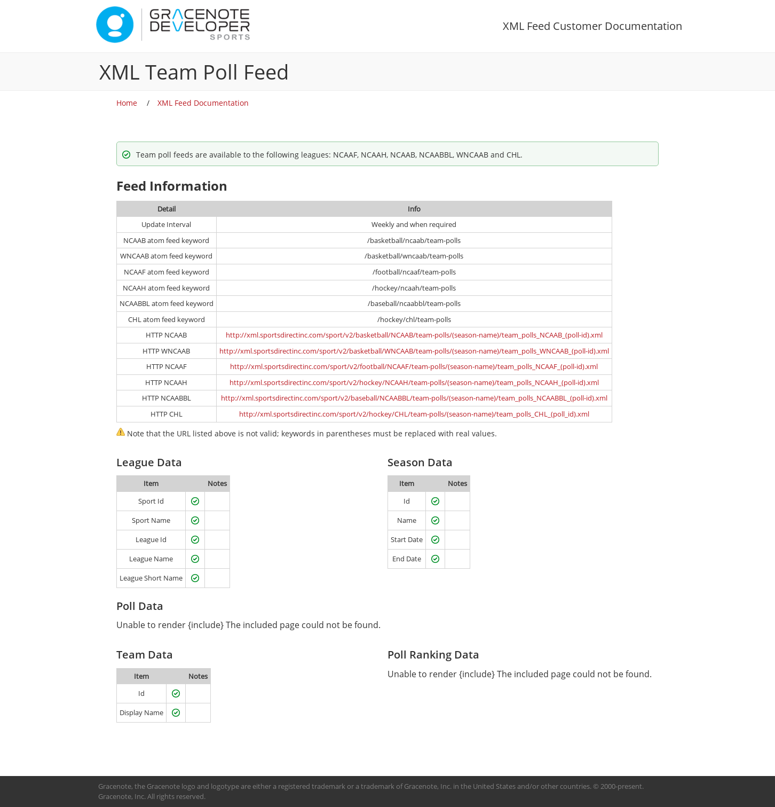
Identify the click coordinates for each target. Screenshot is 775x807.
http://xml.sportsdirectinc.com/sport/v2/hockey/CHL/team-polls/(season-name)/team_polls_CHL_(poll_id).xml (414, 414)
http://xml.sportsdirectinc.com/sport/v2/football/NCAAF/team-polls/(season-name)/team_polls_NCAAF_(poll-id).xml (414, 366)
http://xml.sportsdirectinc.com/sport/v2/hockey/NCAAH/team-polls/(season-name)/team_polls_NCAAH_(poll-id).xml (414, 382)
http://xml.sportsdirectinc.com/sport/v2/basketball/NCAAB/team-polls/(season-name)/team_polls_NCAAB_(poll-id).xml (414, 335)
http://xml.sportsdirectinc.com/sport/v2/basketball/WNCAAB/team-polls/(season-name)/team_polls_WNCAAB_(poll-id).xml (414, 351)
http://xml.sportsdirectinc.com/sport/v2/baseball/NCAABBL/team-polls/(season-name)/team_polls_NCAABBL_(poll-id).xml (414, 398)
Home (126, 103)
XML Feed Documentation (203, 103)
